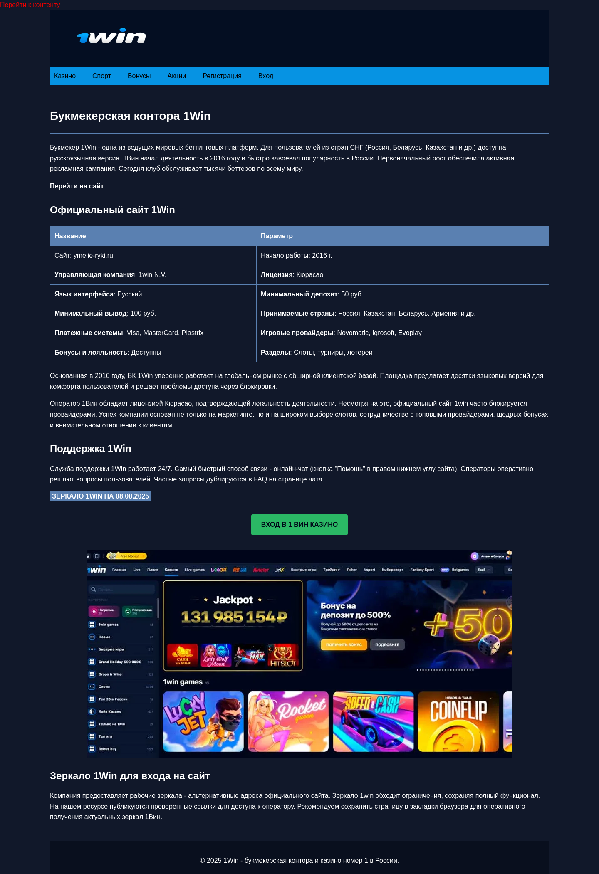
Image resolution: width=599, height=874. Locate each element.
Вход (265, 75)
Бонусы (139, 75)
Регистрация (222, 75)
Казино (65, 75)
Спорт (101, 75)
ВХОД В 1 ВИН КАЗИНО (299, 524)
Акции (177, 75)
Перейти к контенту (30, 4)
